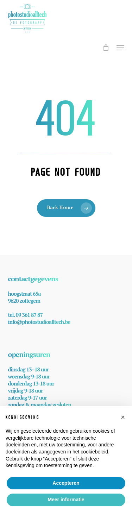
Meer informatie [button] (66, 499)
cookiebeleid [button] (94, 452)
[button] (120, 47)
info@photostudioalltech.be (39, 321)
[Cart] (106, 51)
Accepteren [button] (65, 483)
